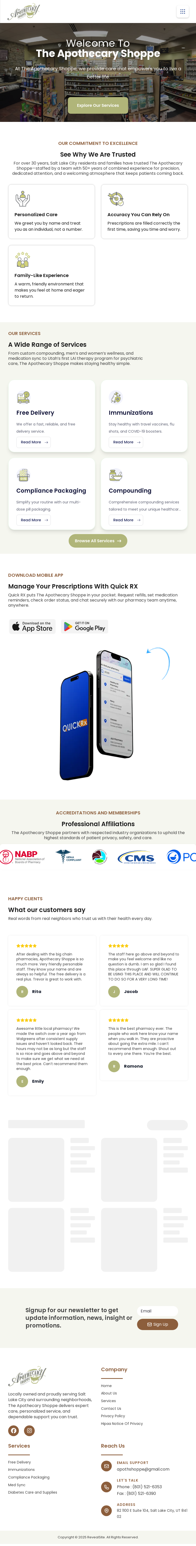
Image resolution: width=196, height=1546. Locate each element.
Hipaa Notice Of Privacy (122, 1425)
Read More (37, 443)
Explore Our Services (98, 105)
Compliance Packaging (29, 1479)
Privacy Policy (113, 1418)
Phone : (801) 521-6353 (139, 1489)
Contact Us (111, 1410)
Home (106, 1388)
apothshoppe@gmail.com (143, 1471)
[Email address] (157, 1313)
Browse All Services (98, 543)
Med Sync (17, 1487)
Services (108, 1403)
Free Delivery (19, 1464)
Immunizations (21, 1472)
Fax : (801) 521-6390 (136, 1496)
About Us (109, 1395)
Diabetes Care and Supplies (32, 1494)
